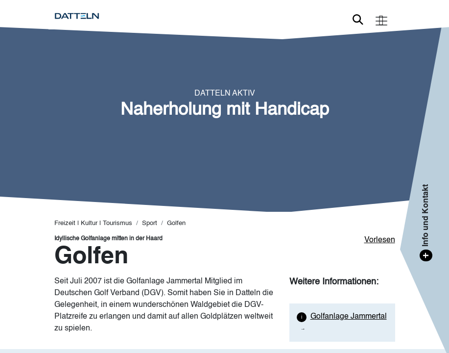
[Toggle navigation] (381, 19)
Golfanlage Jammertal (348, 317)
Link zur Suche (358, 19)
